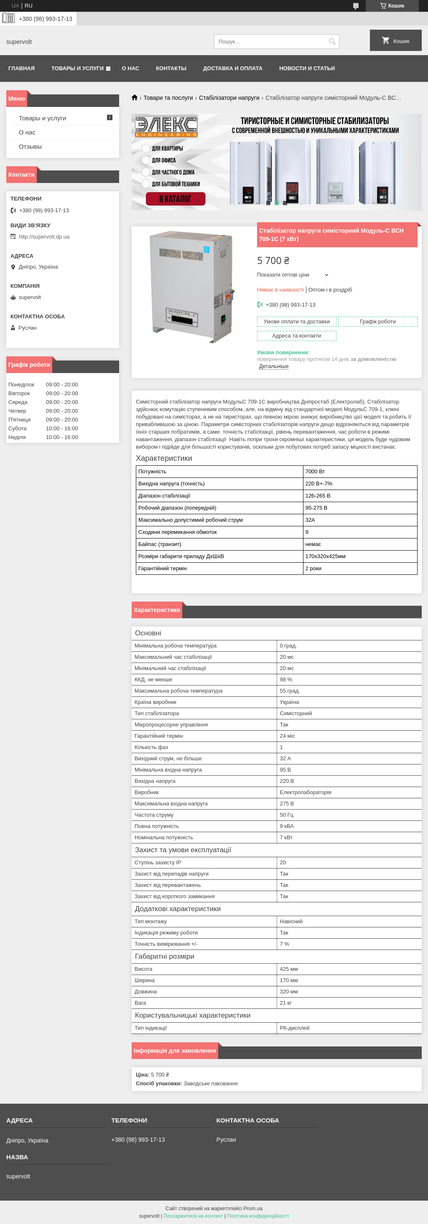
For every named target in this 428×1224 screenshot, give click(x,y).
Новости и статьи (307, 68)
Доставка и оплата (232, 68)
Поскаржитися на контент (193, 1216)
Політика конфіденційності (258, 1216)
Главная (21, 68)
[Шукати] (332, 41)
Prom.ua (253, 1208)
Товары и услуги (77, 68)
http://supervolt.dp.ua (44, 237)
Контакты (171, 68)
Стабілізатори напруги (229, 97)
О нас (131, 68)
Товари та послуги (168, 97)
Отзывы (30, 146)
